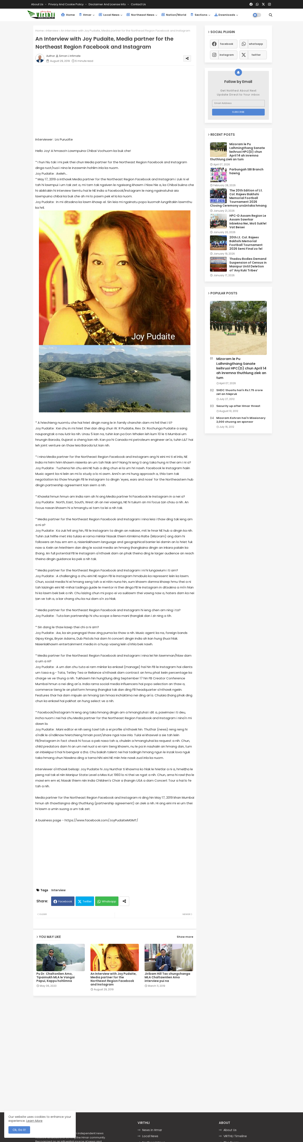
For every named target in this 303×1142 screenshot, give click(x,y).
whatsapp (256, 44)
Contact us (138, 4)
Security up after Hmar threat (238, 406)
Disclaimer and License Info (107, 4)
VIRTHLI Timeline (235, 1136)
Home (68, 15)
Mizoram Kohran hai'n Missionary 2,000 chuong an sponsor (241, 420)
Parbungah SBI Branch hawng (246, 171)
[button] (270, 15)
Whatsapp (109, 901)
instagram (226, 55)
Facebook (65, 901)
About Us (37, 4)
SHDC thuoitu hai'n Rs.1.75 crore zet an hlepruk (239, 392)
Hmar (85, 15)
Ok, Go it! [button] (19, 1130)
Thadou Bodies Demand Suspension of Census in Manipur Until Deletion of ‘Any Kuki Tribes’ (248, 264)
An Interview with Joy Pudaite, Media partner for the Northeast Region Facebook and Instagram (113, 979)
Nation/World (173, 15)
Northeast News (140, 15)
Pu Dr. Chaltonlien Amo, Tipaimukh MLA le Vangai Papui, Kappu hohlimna (55, 977)
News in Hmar (152, 1130)
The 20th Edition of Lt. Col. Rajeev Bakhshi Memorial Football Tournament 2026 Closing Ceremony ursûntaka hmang (238, 198)
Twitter (87, 901)
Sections (198, 15)
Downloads (224, 15)
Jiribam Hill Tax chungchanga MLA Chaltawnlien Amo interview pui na (167, 977)
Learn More (34, 1121)
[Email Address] (238, 103)
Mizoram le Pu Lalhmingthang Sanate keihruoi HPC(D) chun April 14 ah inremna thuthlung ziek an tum (237, 151)
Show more (185, 937)
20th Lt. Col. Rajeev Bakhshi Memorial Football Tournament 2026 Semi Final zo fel (246, 243)
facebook (226, 44)
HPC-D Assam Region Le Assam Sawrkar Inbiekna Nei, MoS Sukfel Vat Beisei (247, 221)
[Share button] (124, 901)
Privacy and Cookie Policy (66, 4)
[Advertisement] (119, 98)
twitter (256, 55)
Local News (109, 15)
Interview (52, 31)
